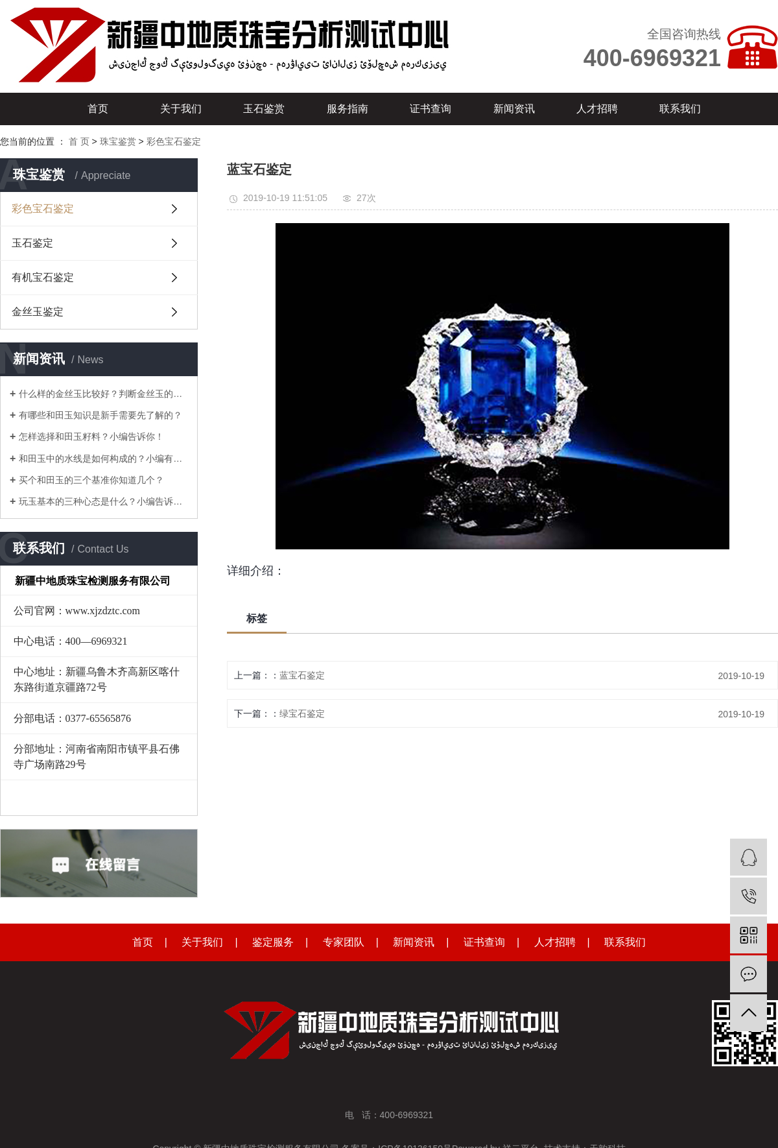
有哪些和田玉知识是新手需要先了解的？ (100, 415)
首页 (98, 108)
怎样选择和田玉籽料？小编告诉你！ (91, 436)
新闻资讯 (514, 108)
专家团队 (343, 942)
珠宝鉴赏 (118, 141)
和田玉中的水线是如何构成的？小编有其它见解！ (103, 458)
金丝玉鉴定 (38, 311)
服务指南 (347, 108)
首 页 (79, 141)
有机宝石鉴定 (43, 277)
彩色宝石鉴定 (174, 141)
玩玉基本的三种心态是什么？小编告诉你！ (103, 501)
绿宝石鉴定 (302, 713)
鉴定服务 (273, 942)
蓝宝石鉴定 (302, 675)
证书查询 (430, 108)
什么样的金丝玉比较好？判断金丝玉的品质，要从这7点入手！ (103, 394)
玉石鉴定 (32, 242)
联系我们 (680, 108)
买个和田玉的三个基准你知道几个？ (91, 480)
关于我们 (181, 108)
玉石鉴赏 (264, 108)
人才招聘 (597, 108)
